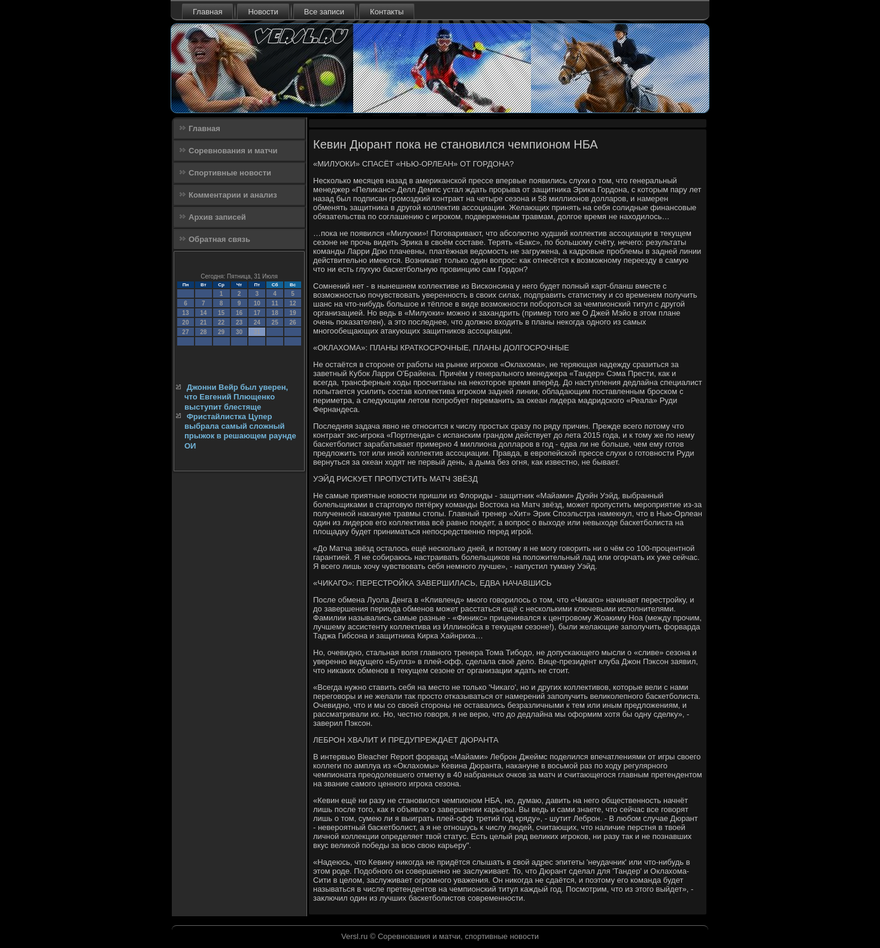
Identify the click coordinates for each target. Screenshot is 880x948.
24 (257, 322)
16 (239, 313)
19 (292, 313)
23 (239, 322)
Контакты (386, 11)
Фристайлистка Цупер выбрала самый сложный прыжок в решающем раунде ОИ (240, 431)
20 (185, 322)
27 (185, 332)
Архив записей (217, 217)
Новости (263, 11)
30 (239, 332)
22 (221, 322)
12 (292, 303)
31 (257, 332)
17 (257, 313)
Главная (207, 11)
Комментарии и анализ (233, 194)
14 (203, 313)
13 (185, 313)
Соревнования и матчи (233, 150)
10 (257, 303)
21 (203, 322)
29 (221, 332)
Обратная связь (219, 239)
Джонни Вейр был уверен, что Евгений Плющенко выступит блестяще (236, 397)
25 (275, 322)
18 (275, 313)
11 (275, 303)
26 (292, 322)
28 (203, 332)
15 (221, 313)
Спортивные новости (230, 172)
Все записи (324, 11)
